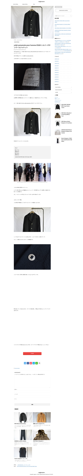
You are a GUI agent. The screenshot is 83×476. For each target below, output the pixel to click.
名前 (15, 389)
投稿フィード (57, 98)
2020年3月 (57, 72)
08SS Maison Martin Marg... (20, 423)
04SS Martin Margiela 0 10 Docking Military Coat (62, 25)
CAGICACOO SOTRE (63, 10)
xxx (61, 53)
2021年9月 (57, 65)
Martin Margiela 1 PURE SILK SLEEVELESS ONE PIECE (63, 34)
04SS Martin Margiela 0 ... (38, 441)
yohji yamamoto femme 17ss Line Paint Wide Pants (27, 466)
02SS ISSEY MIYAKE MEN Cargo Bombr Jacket (62, 21)
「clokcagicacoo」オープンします (23, 464)
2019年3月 (57, 79)
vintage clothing (24, 4)
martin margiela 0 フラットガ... (21, 458)
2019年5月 (57, 76)
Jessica (61, 44)
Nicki (66, 41)
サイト (15, 398)
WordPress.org (57, 101)
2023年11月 (57, 58)
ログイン (56, 97)
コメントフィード (58, 100)
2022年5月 (57, 61)
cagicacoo (41, 1)
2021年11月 (57, 63)
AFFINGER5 (51, 474)
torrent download (67, 50)
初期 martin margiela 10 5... (39, 423)
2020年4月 (57, 70)
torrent (58, 47)
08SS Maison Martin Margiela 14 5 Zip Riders (63, 28)
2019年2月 (57, 81)
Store (34, 4)
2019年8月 (57, 74)
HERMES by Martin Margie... (20, 441)
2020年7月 (57, 67)
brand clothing (15, 4)
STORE (32, 353)
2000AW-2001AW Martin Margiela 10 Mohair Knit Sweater (63, 31)
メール (16, 394)
